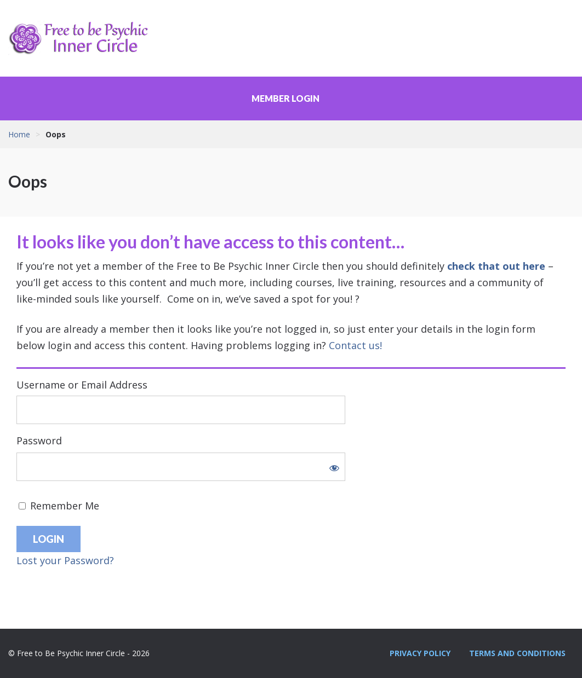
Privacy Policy (420, 653)
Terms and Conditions (517, 653)
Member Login (285, 98)
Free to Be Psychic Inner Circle (82, 38)
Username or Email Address (81, 384)
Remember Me (59, 505)
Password (39, 440)
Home (19, 134)
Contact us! (355, 345)
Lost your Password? (65, 560)
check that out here (496, 266)
